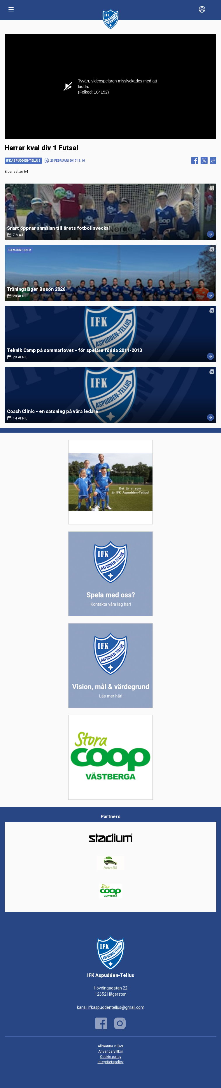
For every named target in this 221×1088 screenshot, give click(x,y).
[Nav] (11, 9)
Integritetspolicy (111, 1062)
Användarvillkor (110, 1051)
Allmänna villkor (110, 1046)
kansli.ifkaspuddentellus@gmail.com (110, 1007)
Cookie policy (110, 1057)
